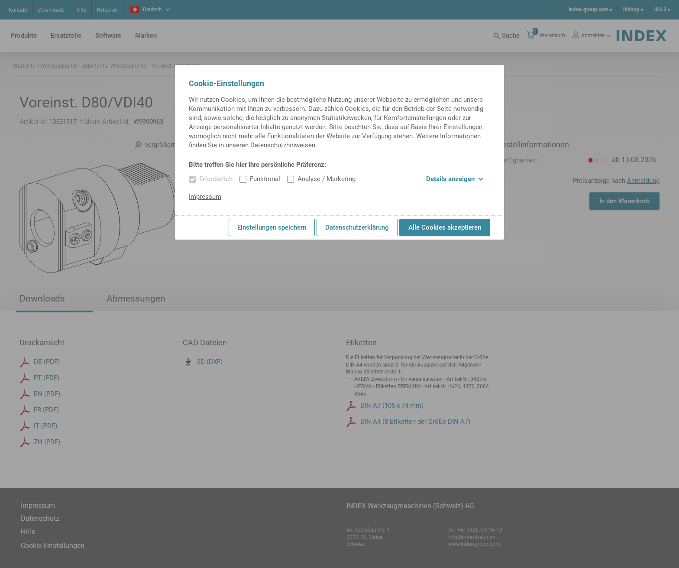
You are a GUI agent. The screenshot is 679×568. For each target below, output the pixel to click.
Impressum (205, 197)
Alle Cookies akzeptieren (444, 227)
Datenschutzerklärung (357, 227)
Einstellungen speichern (271, 227)
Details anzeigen (454, 179)
